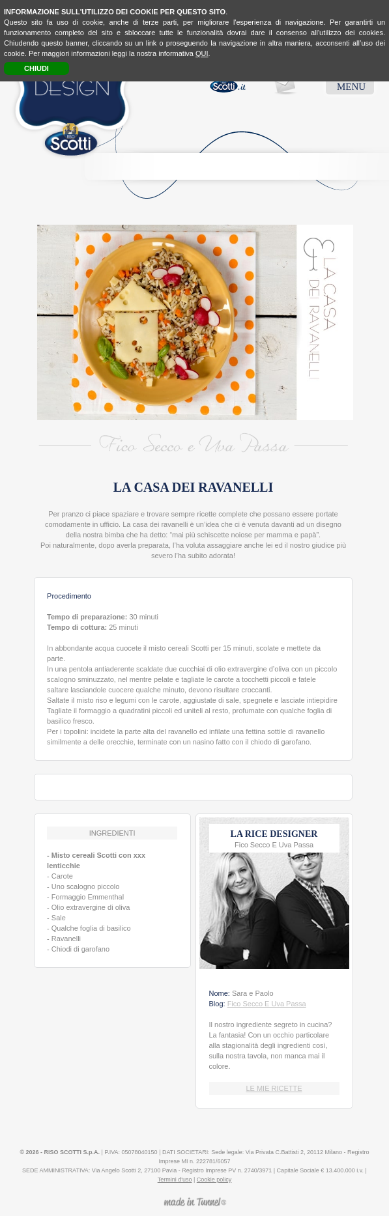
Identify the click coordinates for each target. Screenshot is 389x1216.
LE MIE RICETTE (274, 1088)
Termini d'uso (175, 1179)
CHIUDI (36, 68)
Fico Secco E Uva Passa (266, 1004)
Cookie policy (214, 1179)
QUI (202, 53)
